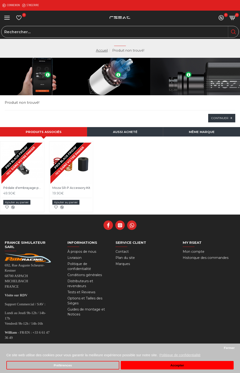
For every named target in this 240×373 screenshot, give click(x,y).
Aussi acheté (125, 132)
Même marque (202, 132)
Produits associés (44, 132)
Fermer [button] (229, 348)
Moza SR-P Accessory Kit (71, 188)
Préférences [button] (63, 365)
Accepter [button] (177, 365)
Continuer (219, 118)
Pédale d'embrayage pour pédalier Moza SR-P (23, 188)
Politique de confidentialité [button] (179, 355)
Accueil (102, 50)
